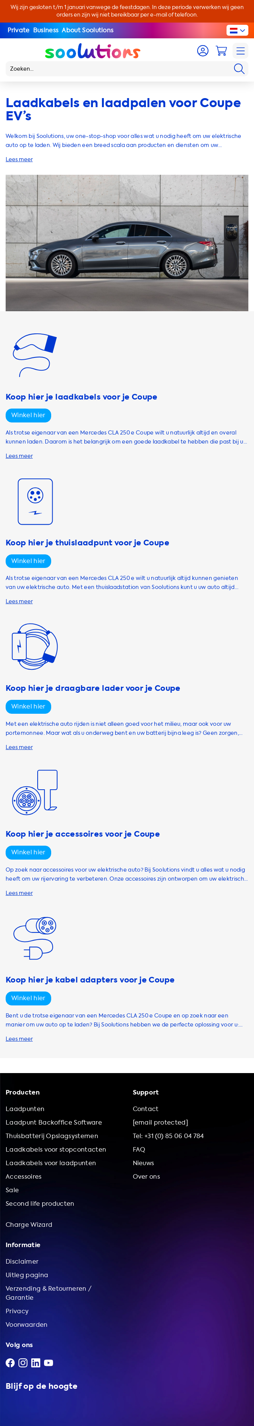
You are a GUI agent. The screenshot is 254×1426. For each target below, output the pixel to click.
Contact (146, 1109)
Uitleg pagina (27, 1275)
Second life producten (40, 1204)
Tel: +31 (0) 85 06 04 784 (168, 1136)
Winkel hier (28, 415)
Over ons (146, 1177)
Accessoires (24, 1177)
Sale (12, 1190)
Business (46, 30)
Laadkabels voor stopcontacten (56, 1150)
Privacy (17, 1311)
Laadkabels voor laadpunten (51, 1163)
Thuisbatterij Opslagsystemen (52, 1136)
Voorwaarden (27, 1325)
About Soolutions (87, 30)
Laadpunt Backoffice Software (54, 1122)
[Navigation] (240, 51)
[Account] (202, 50)
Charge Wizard (29, 1225)
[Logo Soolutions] (93, 50)
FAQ (139, 1150)
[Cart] (221, 50)
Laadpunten (25, 1109)
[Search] (239, 69)
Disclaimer (22, 1262)
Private (19, 30)
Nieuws (143, 1163)
